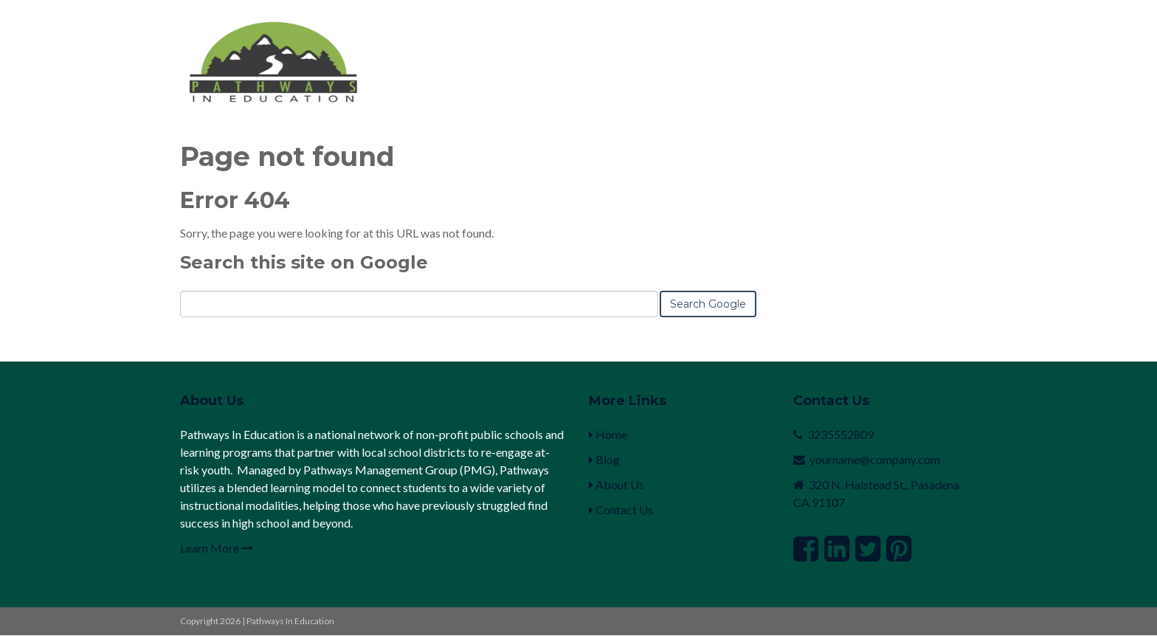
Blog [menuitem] (604, 459)
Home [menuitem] (608, 434)
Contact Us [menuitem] (621, 509)
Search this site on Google (304, 262)
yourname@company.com (874, 459)
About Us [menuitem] (616, 484)
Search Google (708, 304)
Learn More (216, 548)
